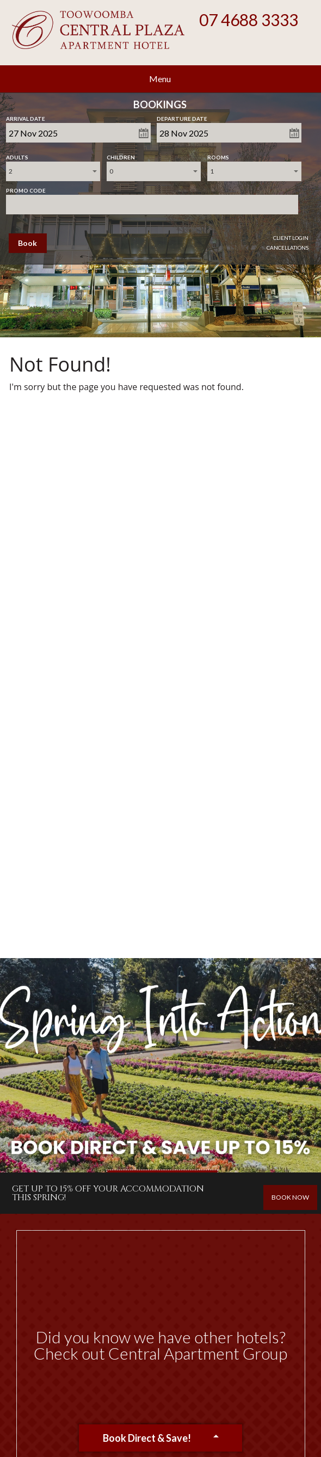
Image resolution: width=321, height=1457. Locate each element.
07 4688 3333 (248, 19)
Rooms (218, 155)
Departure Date (182, 116)
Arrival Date (25, 116)
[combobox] (53, 171)
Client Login (290, 237)
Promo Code (26, 188)
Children (121, 155)
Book (27, 243)
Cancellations (287, 247)
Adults (17, 155)
